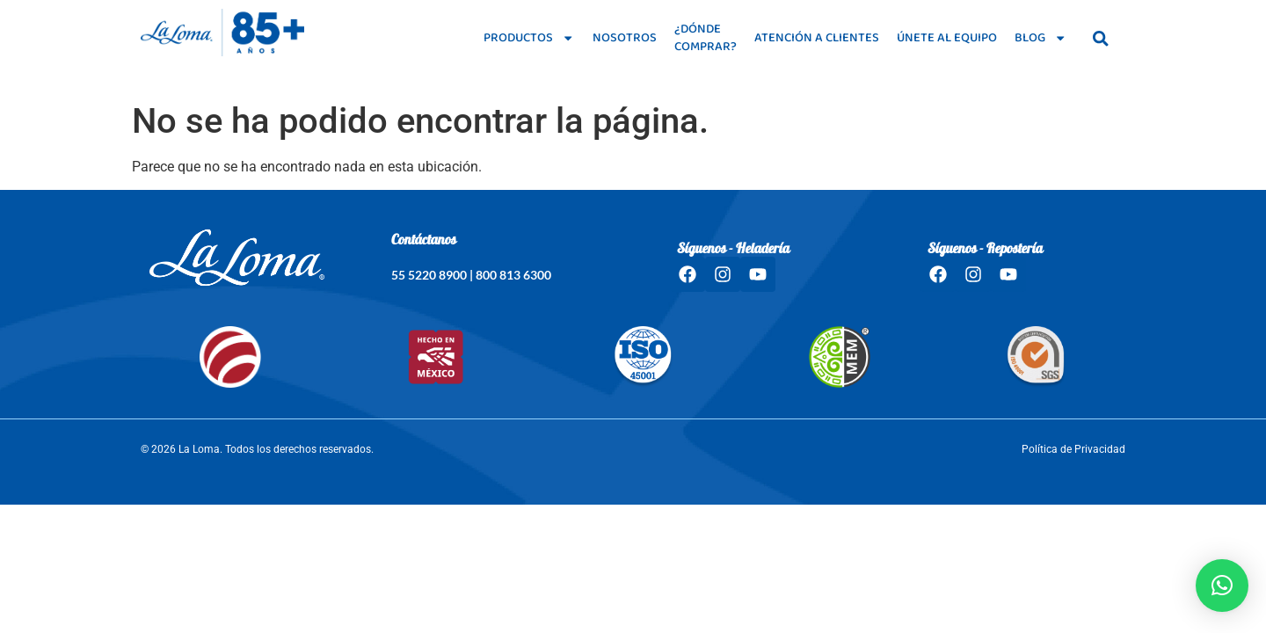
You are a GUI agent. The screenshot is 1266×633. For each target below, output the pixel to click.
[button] (1222, 585)
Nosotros (625, 37)
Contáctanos (423, 240)
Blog (1040, 38)
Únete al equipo (947, 37)
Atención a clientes (816, 37)
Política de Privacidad (1073, 449)
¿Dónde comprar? (705, 37)
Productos (529, 38)
